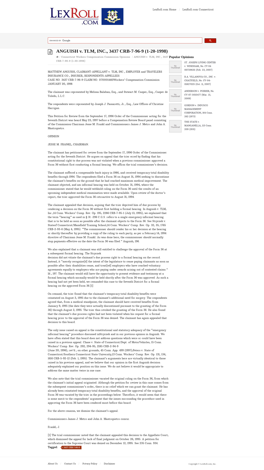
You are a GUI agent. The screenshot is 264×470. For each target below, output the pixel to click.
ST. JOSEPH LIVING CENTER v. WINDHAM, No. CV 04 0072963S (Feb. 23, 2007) (200, 66)
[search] (125, 40)
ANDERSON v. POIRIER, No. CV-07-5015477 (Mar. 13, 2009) (199, 95)
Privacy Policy (89, 463)
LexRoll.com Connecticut (198, 9)
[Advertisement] (192, 220)
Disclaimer (109, 463)
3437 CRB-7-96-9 (72, 447)
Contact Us (70, 463)
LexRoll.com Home (164, 9)
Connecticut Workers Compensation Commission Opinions (95, 56)
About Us (53, 463)
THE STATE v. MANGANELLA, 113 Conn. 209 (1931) (198, 125)
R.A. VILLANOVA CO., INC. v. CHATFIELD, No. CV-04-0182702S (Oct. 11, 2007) (200, 80)
